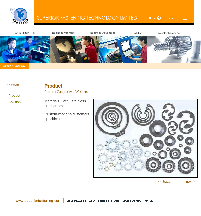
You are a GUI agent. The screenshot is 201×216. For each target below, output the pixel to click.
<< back (165, 181)
